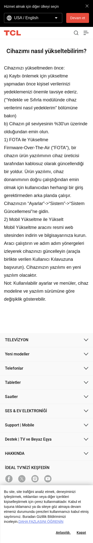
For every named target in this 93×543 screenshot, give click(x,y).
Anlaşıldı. (63, 533)
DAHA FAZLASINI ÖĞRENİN (40, 522)
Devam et (77, 18)
